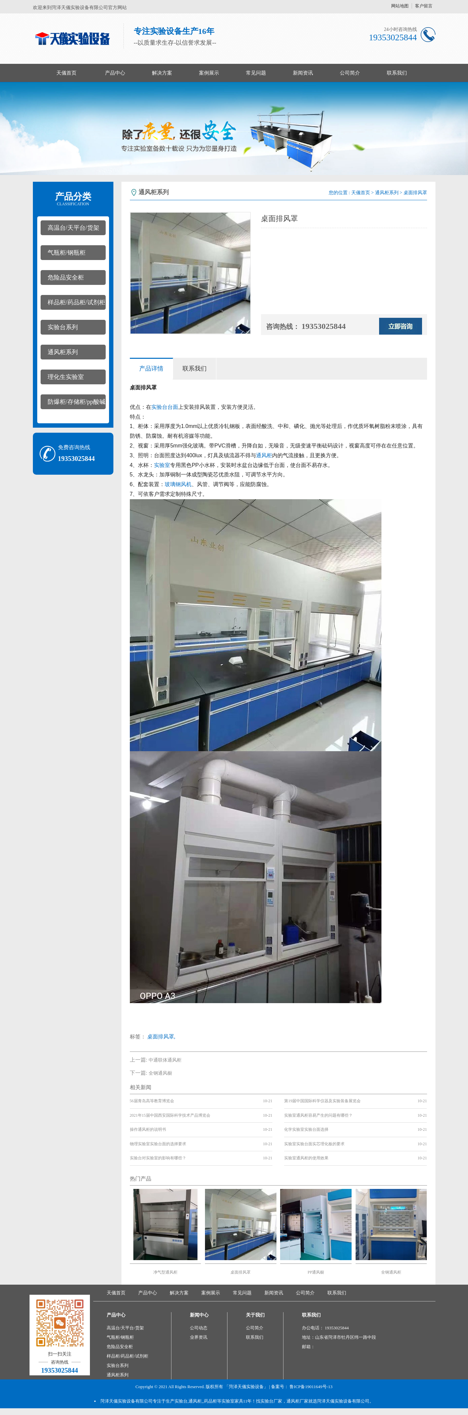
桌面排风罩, (161, 1036)
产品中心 (115, 73)
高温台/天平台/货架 (73, 227)
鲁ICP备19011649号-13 (311, 1386)
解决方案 (162, 73)
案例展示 (209, 73)
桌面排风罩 (240, 1272)
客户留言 (423, 5)
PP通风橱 (316, 1272)
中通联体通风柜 (165, 1060)
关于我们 (255, 1315)
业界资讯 (198, 1337)
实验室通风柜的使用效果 (306, 1158)
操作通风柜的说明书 (148, 1129)
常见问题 (256, 73)
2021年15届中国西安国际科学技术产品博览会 (170, 1115)
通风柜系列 (63, 352)
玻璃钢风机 (178, 484)
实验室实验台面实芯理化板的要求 (314, 1144)
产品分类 (73, 198)
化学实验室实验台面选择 (306, 1129)
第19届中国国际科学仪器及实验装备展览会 (322, 1101)
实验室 (162, 465)
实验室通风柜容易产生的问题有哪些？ (318, 1115)
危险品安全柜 (66, 277)
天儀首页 (66, 73)
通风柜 (264, 455)
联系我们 (397, 73)
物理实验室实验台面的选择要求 (158, 1144)
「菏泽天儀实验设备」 (246, 1386)
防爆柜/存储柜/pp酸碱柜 (73, 403)
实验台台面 (164, 407)
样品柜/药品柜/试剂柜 (76, 302)
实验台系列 (63, 327)
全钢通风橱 (160, 1073)
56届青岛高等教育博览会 (152, 1101)
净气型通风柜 (165, 1272)
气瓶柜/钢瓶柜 (67, 252)
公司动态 (198, 1327)
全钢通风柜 (391, 1272)
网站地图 (400, 5)
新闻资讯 (303, 73)
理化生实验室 (66, 377)
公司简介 (350, 73)
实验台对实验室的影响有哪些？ (158, 1158)
